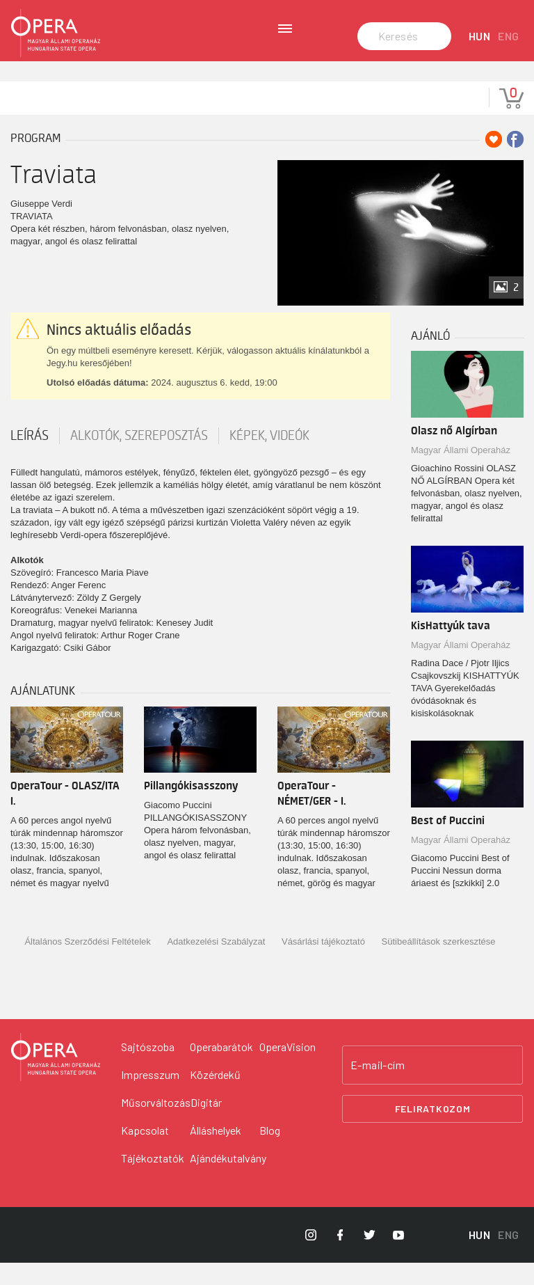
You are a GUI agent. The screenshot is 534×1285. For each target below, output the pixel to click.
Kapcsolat (145, 1152)
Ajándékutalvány (228, 1180)
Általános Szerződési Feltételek (87, 964)
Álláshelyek (215, 1152)
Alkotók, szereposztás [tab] (139, 458)
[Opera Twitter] (369, 1257)
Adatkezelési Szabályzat (216, 964)
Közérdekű (215, 1096)
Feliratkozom (433, 1131)
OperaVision (287, 1068)
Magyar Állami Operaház (460, 472)
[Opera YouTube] (398, 1257)
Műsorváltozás (156, 1124)
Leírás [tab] (29, 458)
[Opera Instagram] (311, 1257)
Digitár (206, 1124)
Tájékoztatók (152, 1180)
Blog (269, 1152)
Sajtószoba (148, 1068)
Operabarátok (221, 1068)
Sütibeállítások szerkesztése (439, 964)
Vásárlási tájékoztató (323, 964)
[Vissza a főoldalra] (55, 1079)
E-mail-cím (377, 1087)
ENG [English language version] (508, 58)
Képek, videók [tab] (269, 458)
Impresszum (150, 1096)
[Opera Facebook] (340, 1257)
